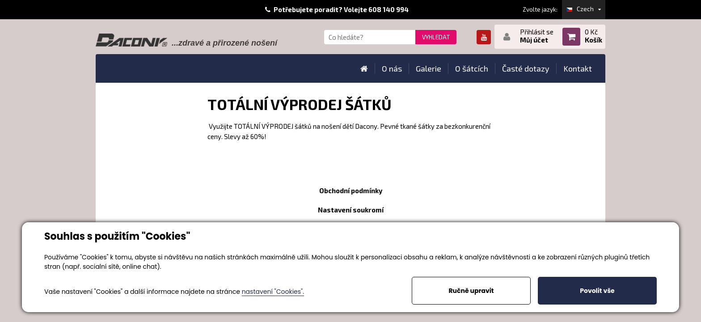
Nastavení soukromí (351, 210)
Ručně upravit (471, 290)
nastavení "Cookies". (273, 291)
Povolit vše (597, 290)
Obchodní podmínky (350, 190)
